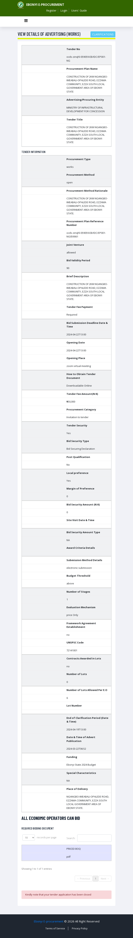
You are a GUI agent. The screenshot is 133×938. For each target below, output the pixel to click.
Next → (105, 878)
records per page (39, 837)
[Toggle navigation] (26, 21)
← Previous (83, 878)
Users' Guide (79, 10)
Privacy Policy (80, 928)
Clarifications (103, 34)
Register (51, 10)
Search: (89, 838)
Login (63, 10)
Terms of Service (55, 928)
